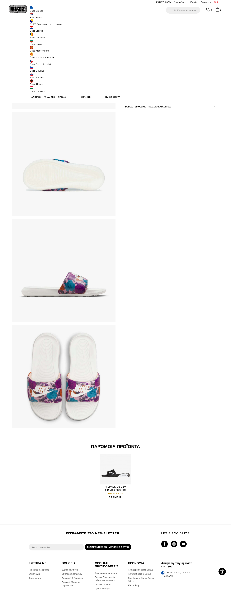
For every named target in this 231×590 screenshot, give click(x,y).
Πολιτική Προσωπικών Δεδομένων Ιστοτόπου (105, 542)
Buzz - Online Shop (37, 24)
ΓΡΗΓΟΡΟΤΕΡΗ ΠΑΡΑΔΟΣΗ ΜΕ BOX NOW (106, 19)
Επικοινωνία (34, 537)
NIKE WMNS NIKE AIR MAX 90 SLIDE (115, 446)
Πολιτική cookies (103, 548)
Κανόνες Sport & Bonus (139, 537)
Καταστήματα (35, 541)
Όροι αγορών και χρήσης (106, 536)
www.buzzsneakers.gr (50, 588)
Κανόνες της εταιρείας (105, 560)
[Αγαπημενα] (209, 11)
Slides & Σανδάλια (74, 24)
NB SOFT (78, 588)
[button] (183, 10)
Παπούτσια (61, 24)
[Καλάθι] (218, 11)
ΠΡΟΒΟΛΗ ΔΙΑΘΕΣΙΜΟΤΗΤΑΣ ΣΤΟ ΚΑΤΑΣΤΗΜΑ (160, 128)
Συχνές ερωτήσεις (70, 533)
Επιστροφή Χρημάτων (72, 537)
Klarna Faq (133, 548)
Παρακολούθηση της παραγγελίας (71, 547)
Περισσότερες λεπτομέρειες (168, 112)
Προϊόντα (51, 24)
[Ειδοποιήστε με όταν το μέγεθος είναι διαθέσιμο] (125, 49)
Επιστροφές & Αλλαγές (105, 556)
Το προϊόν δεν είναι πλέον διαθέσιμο (144, 87)
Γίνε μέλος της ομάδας (39, 533)
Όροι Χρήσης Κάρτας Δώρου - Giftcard (142, 543)
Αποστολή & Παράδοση (72, 541)
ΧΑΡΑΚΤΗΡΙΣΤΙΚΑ (160, 119)
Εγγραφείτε (206, 2)
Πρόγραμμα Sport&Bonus (140, 533)
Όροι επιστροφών (103, 552)
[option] (115, 19)
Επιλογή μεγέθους (129, 44)
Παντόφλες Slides (90, 24)
